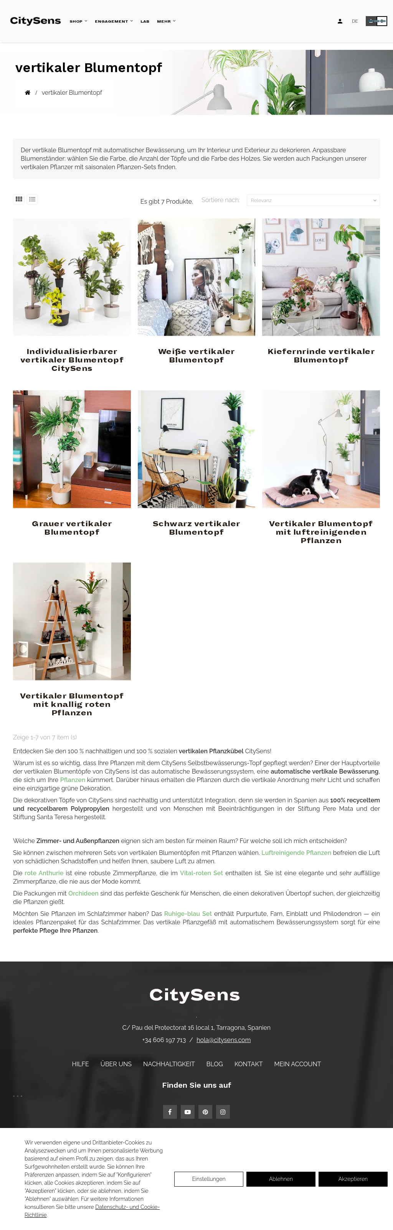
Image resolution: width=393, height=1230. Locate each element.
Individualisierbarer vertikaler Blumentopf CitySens (72, 360)
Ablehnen (281, 1179)
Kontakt (248, 1064)
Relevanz (314, 201)
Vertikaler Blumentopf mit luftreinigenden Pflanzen (321, 532)
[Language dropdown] (355, 21)
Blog (214, 1064)
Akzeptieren (353, 1179)
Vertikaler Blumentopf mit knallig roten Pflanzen (72, 704)
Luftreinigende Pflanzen (296, 852)
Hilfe (80, 1064)
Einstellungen (208, 1179)
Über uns (116, 1064)
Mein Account (297, 1064)
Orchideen (83, 893)
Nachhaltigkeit (169, 1064)
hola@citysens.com (223, 1040)
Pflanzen (72, 780)
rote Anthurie (44, 873)
